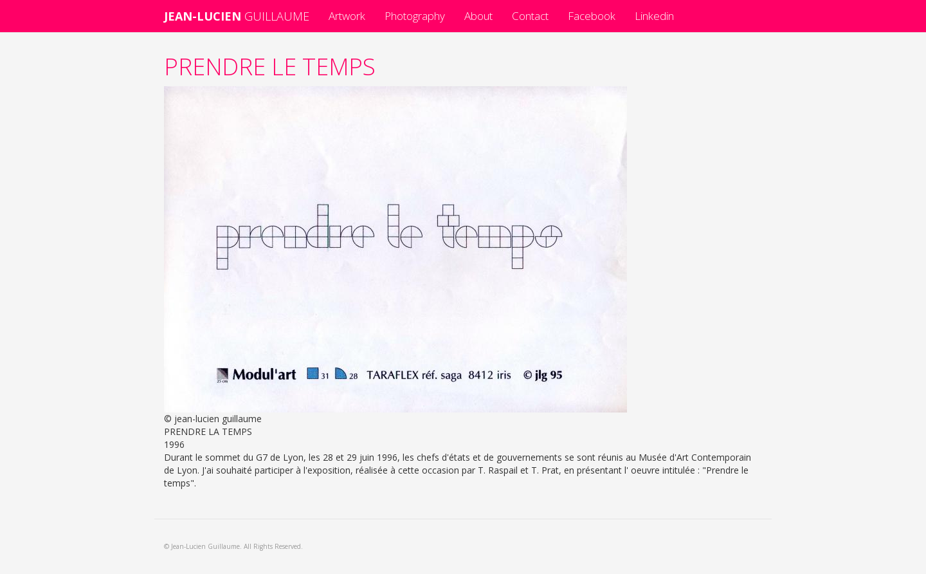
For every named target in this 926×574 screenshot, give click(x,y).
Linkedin (654, 15)
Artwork (347, 15)
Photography (415, 15)
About (478, 15)
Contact (530, 15)
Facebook (591, 15)
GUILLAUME (236, 16)
